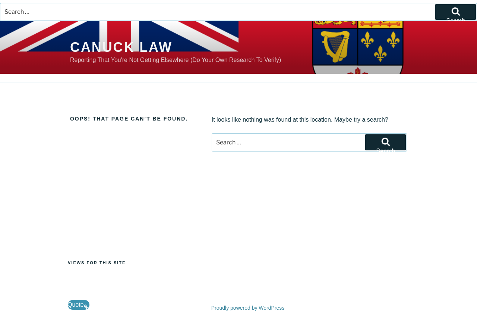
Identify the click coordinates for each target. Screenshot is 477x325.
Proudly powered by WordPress (248, 308)
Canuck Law (121, 47)
